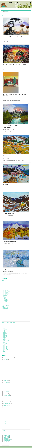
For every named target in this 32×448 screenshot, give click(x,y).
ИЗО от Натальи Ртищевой (7, 397)
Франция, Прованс (5, 349)
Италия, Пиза (4, 337)
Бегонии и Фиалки (6, 436)
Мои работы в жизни (5, 307)
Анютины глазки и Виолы (7, 435)
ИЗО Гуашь (4, 298)
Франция (3, 345)
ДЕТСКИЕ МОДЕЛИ (6, 382)
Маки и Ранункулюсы (7, 440)
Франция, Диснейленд (5, 346)
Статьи (4, 432)
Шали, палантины (6, 392)
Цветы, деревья (4, 315)
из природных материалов (7, 421)
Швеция (3, 351)
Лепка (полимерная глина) (7, 423)
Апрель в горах (7, 156)
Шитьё (4, 428)
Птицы (4, 426)
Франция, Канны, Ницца (5, 347)
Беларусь (3, 330)
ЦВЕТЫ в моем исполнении (7, 434)
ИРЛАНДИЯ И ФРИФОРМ (6, 399)
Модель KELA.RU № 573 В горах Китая (14, 36)
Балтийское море (4, 329)
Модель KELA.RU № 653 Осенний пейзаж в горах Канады (15, 126)
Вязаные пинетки (4, 295)
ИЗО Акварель (4, 297)
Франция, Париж (4, 348)
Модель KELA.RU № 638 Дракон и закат (14, 64)
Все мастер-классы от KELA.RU (7, 378)
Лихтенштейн (4, 338)
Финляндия (4, 344)
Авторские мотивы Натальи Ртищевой (8, 357)
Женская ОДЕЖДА (6, 391)
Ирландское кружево (5, 301)
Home (7, 11)
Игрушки (3, 296)
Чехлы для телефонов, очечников (7, 316)
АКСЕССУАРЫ (5, 359)
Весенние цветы (6, 438)
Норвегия (3, 341)
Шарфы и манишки (6, 394)
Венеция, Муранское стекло (7, 309)
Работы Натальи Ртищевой (6, 284)
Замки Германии (4, 332)
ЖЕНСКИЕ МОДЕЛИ (6, 390)
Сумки (3, 314)
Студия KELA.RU (13, 2)
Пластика (3, 311)
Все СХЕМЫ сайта (5, 380)
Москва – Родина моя (5, 340)
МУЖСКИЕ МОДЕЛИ (6, 405)
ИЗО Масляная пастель (5, 300)
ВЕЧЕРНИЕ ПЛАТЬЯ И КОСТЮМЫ (8, 373)
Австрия (3, 328)
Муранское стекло (5, 308)
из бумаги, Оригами (6, 419)
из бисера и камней (6, 418)
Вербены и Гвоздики (6, 437)
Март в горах (6, 184)
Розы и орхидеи (6, 441)
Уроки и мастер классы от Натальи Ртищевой (8, 322)
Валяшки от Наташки (5, 288)
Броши (3, 286)
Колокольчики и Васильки (7, 439)
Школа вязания (4, 324)
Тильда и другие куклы (7, 427)
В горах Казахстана (8, 213)
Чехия (3, 350)
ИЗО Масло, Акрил (5, 299)
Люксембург (4, 339)
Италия (3, 334)
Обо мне (3, 280)
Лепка (3, 306)
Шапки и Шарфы (6, 393)
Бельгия (3, 331)
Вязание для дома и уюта (6, 291)
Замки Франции (4, 333)
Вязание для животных (5, 293)
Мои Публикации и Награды (7, 403)
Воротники (4, 289)
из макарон (5, 420)
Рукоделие (4, 413)
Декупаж (5, 417)
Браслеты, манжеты (5, 285)
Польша (3, 342)
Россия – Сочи (4, 343)
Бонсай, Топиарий (6, 415)
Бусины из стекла (4, 287)
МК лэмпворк (4, 323)
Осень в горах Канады (9, 241)
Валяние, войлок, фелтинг (7, 416)
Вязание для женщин (5, 292)
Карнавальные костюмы (6, 401)
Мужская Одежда (6, 406)
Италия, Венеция (4, 336)
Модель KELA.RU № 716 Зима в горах (13, 269)
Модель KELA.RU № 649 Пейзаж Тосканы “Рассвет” (15, 95)
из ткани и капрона (6, 422)
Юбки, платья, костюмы (7, 395)
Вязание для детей (5, 290)
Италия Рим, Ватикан (5, 335)
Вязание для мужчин (5, 294)
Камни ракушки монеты (5, 305)
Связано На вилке (5, 430)
